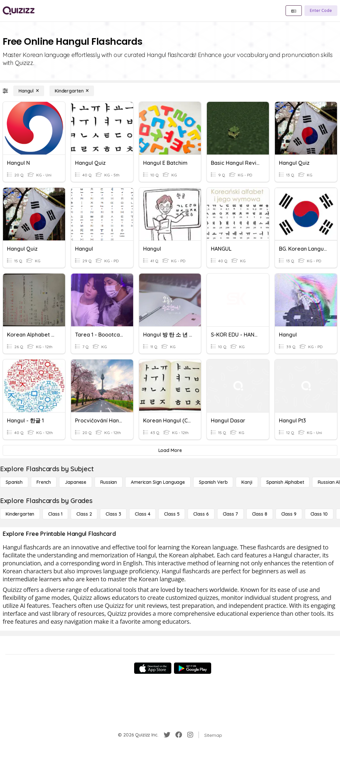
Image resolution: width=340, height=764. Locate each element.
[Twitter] (167, 735)
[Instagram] (190, 735)
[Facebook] (178, 735)
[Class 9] (289, 514)
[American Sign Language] (158, 482)
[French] (43, 482)
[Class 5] (171, 514)
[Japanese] (75, 482)
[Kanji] (247, 482)
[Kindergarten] (71, 91)
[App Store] (152, 668)
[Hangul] (28, 91)
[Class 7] (230, 514)
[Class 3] (113, 514)
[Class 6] (201, 514)
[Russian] (109, 482)
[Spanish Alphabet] (285, 482)
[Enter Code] (320, 10)
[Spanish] (14, 482)
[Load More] (170, 450)
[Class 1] (55, 514)
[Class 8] (259, 514)
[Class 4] (142, 514)
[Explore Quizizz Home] (19, 10)
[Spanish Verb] (213, 482)
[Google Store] (192, 668)
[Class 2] (84, 514)
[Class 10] (319, 514)
